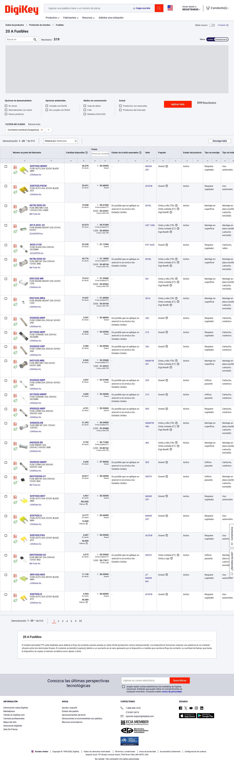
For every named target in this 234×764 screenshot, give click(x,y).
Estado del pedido (70, 711)
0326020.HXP (37, 346)
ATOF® (148, 186)
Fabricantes (69, 17)
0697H (148, 476)
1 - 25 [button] (22, 141)
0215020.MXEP (38, 394)
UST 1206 (150, 225)
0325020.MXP (37, 380)
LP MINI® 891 (148, 578)
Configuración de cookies (195, 751)
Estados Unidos (39, 751)
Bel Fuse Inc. (35, 214)
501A (147, 298)
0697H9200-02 (38, 554)
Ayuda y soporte (69, 708)
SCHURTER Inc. (36, 234)
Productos (51, 17)
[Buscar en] (19, 39)
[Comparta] (223, 25)
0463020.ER (36, 442)
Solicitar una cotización (111, 17)
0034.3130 (36, 244)
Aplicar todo (177, 104)
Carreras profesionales (13, 718)
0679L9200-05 (38, 205)
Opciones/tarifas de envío (74, 715)
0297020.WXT (37, 496)
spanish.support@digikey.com (137, 716)
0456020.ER (36, 422)
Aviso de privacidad (172, 691)
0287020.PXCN (38, 185)
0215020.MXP (37, 332)
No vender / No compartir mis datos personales (117, 759)
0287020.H (36, 594)
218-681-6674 (130, 712)
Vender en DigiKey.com (14, 715)
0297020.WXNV (38, 166)
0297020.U (36, 515)
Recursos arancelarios (72, 722)
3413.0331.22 (37, 225)
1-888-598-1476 (131, 708)
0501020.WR (36, 278)
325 (147, 380)
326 (147, 318)
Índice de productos (15, 25)
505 (147, 408)
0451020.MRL (37, 360)
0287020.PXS (37, 535)
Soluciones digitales (12, 726)
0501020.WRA (37, 298)
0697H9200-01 (38, 476)
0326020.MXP (37, 317)
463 (147, 442)
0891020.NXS (37, 574)
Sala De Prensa (10, 729)
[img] (21, 10)
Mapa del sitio (10, 722)
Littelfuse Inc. (36, 175)
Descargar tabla (220, 141)
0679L (148, 205)
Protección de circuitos (39, 25)
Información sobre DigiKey (15, 708)
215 (147, 332)
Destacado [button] (56, 141)
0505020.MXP (37, 408)
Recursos (87, 17)
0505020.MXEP (38, 462)
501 (147, 278)
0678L (148, 259)
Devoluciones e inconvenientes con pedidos (82, 718)
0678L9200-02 (38, 258)
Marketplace (9, 711)
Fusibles (60, 25)
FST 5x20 (149, 245)
